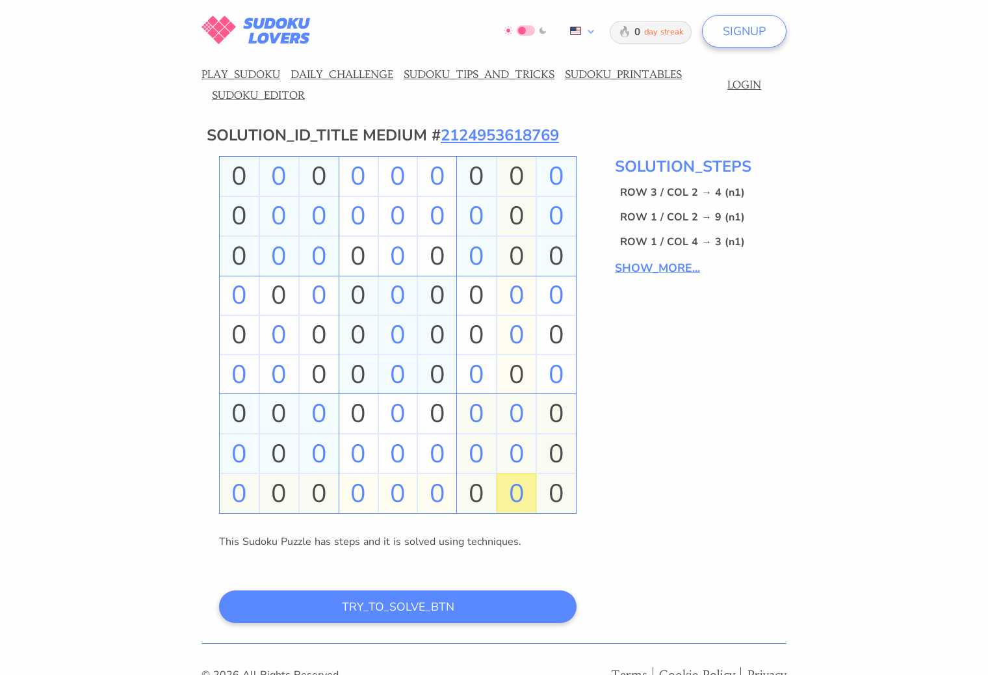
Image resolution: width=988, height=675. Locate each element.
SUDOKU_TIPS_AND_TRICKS (479, 74)
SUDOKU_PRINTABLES (623, 74)
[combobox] (579, 31)
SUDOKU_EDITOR (258, 94)
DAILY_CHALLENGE (342, 74)
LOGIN (744, 84)
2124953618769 (500, 135)
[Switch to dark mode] (525, 30)
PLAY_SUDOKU (241, 74)
